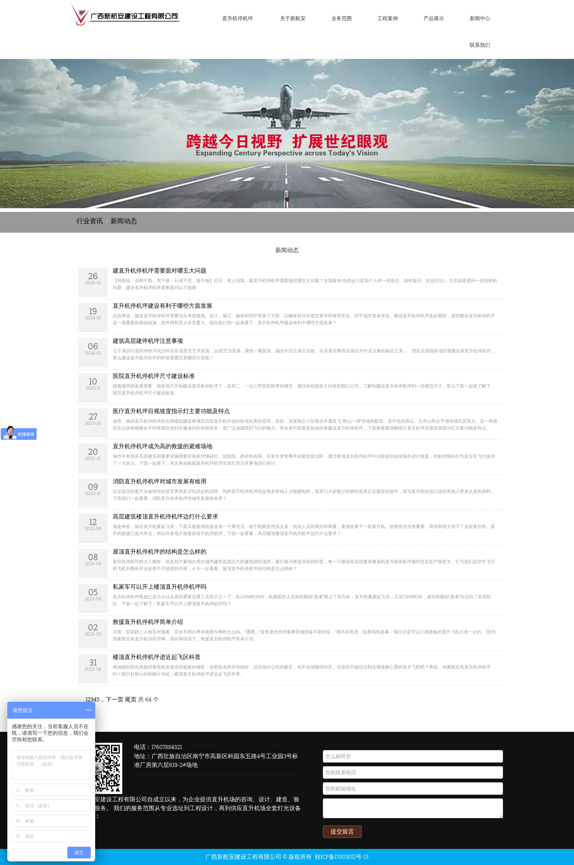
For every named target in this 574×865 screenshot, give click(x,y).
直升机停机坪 (237, 18)
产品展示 (434, 18)
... (103, 699)
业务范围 (341, 18)
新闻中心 (480, 18)
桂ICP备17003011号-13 (342, 857)
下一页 (114, 699)
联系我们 (480, 45)
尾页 (131, 699)
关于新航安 (293, 18)
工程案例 (387, 18)
